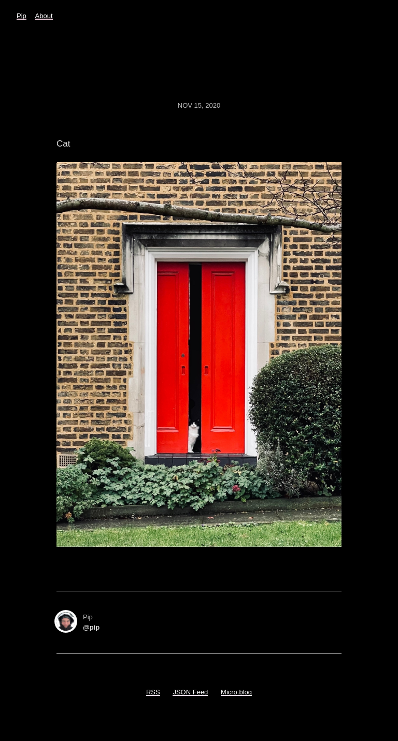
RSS (153, 692)
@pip (91, 627)
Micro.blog (236, 692)
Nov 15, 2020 (199, 105)
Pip (21, 16)
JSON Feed (190, 692)
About (44, 16)
